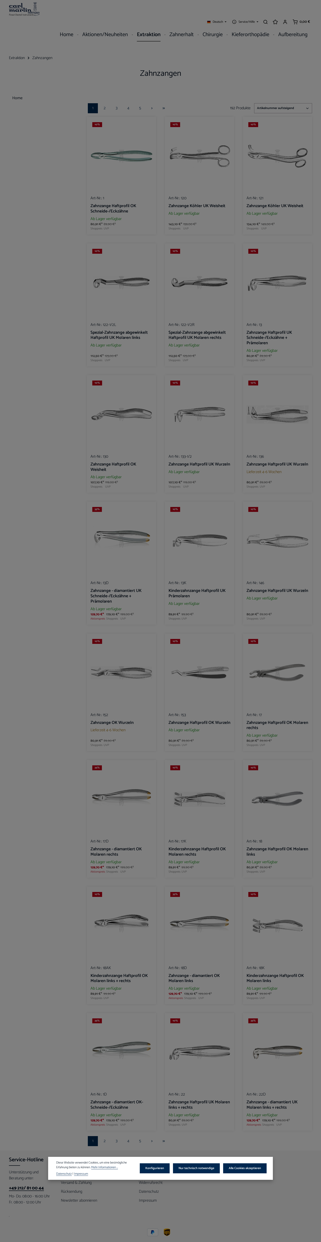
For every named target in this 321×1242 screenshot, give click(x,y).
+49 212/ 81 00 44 (26, 1178)
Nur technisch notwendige (199, 1168)
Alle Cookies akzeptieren (246, 1168)
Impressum (148, 1190)
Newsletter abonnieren (79, 1190)
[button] (69, 96)
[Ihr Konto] (285, 10)
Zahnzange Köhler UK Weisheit (197, 195)
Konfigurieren (158, 1168)
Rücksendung (71, 1181)
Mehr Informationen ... (104, 1167)
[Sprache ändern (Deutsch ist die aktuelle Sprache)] (216, 10)
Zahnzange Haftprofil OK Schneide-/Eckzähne (113, 198)
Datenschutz (149, 1181)
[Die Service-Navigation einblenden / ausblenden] (244, 10)
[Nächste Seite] (152, 98)
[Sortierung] (283, 98)
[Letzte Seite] (164, 98)
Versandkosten (150, 1235)
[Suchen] (265, 10)
